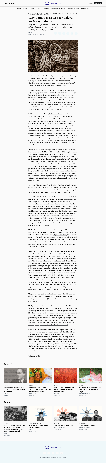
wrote (40, 332)
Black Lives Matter (48, 218)
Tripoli (64, 457)
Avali (5, 433)
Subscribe (98, 3)
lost (76, 313)
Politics (69, 13)
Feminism (46, 14)
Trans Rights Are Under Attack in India (39, 426)
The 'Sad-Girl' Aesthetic (64, 425)
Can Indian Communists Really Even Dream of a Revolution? (64, 389)
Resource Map (85, 8)
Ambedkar (42, 13)
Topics (19, 8)
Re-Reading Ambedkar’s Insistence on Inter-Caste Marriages (14, 389)
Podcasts (46, 8)
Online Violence (83, 423)
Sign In (91, 3)
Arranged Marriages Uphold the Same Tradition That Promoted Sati (40, 389)
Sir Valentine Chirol (55, 114)
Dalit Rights (61, 13)
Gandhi (36, 13)
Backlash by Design (87, 425)
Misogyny (32, 14)
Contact (63, 8)
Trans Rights (7, 423)
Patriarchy (40, 14)
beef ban (70, 268)
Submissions (54, 8)
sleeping (33, 311)
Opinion (30, 13)
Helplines (70, 8)
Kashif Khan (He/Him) (59, 427)
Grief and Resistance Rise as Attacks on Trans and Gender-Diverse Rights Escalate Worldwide (14, 428)
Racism (55, 13)
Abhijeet (56, 393)
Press (77, 8)
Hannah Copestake (84, 393)
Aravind (30, 32)
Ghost (60, 457)
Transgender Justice (35, 423)
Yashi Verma (32, 393)
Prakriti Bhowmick (84, 427)
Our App (39, 8)
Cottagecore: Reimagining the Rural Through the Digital (90, 389)
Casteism (49, 13)
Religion (75, 13)
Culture (56, 423)
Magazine (25, 8)
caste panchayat (71, 176)
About (32, 8)
